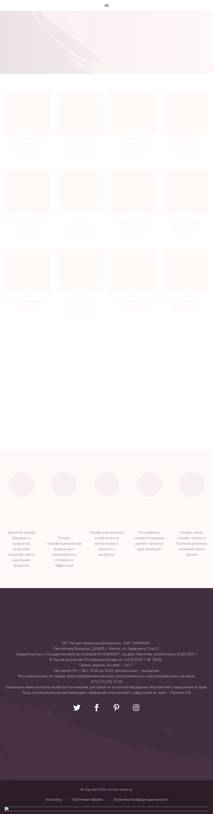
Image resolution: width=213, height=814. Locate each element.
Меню (107, 5)
